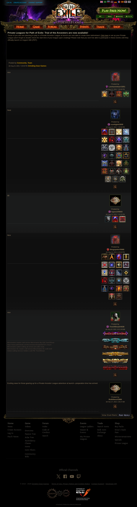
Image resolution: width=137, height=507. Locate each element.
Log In (9, 2)
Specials (118, 440)
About (100, 436)
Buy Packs (119, 426)
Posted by (13, 63)
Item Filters (30, 450)
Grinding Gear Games (40, 484)
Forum (45, 423)
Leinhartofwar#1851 (117, 87)
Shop (117, 423)
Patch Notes (13, 437)
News (10, 426)
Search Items (103, 426)
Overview (29, 431)
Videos (28, 426)
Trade (100, 423)
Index (44, 426)
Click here (104, 35)
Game (27, 423)
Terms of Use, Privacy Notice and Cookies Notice (70, 484)
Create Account (20, 2)
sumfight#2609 (117, 124)
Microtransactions (123, 437)
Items (27, 446)
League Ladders (86, 426)
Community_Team (24, 63)
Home (10, 423)
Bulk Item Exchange (101, 431)
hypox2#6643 (117, 212)
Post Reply (124, 415)
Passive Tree (30, 434)
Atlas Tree (29, 437)
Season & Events (84, 431)
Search (45, 436)
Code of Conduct (46, 431)
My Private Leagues (85, 438)
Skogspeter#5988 (117, 249)
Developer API (111, 484)
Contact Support (36, 2)
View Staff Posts (109, 415)
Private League (121, 443)
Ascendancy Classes (30, 442)
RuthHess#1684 (115, 399)
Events (83, 423)
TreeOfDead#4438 (117, 327)
